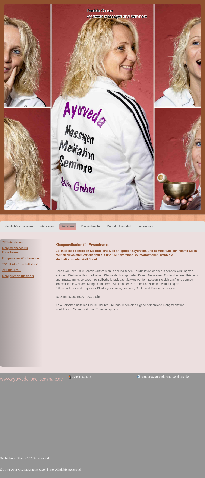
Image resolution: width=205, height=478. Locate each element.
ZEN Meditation (12, 242)
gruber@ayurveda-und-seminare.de (165, 376)
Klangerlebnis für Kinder (18, 276)
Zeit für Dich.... (11, 270)
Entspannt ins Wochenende (20, 258)
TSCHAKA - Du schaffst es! (20, 264)
